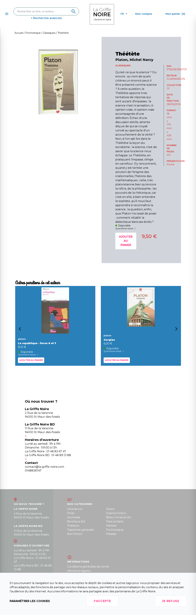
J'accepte (102, 601)
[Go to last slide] (18, 330)
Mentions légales (78, 570)
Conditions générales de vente (88, 566)
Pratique (73, 525)
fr (124, 13)
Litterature (74, 509)
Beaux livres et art (118, 517)
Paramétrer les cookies (30, 601)
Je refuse (170, 601)
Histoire (111, 525)
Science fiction (116, 513)
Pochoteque (115, 529)
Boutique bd (76, 521)
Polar (71, 513)
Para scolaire (114, 521)
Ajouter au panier (126, 241)
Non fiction (74, 534)
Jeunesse (73, 517)
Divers (110, 509)
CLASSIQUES (123, 65)
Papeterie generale (80, 529)
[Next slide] (177, 330)
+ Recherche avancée (46, 18)
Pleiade (111, 534)
